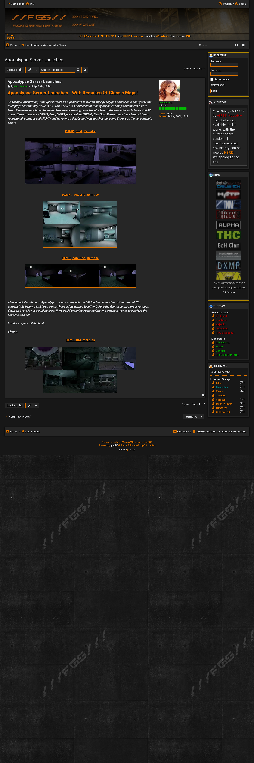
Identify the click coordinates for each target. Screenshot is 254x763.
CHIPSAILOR (223, 412)
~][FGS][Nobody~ (229, 115)
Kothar (219, 346)
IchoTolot (221, 320)
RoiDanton (222, 328)
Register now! (217, 85)
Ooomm (220, 351)
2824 (169, 113)
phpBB (114, 445)
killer (219, 383)
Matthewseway (224, 404)
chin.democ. (166, 102)
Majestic (220, 324)
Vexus (219, 391)
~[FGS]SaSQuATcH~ (227, 355)
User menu (218, 56)
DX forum (229, 292)
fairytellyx (221, 408)
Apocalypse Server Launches (34, 60)
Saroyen (221, 399)
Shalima (220, 395)
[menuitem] (30, 4)
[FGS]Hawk (222, 316)
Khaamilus (222, 387)
